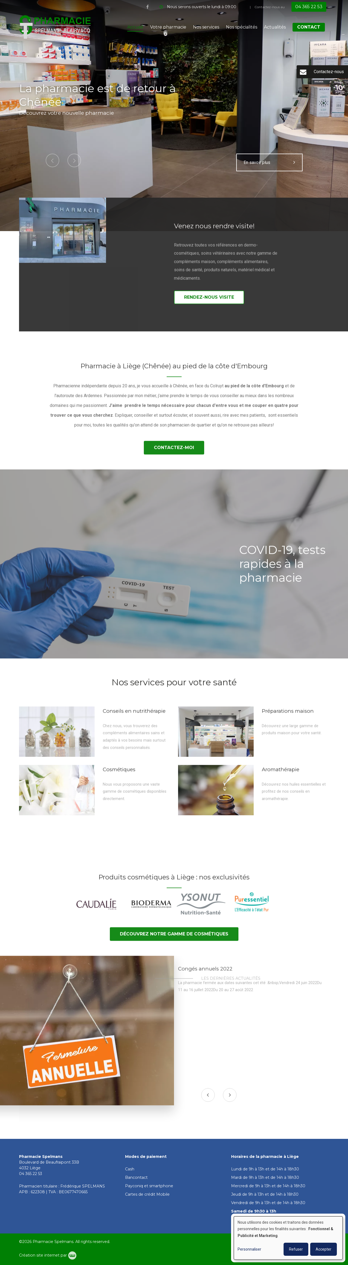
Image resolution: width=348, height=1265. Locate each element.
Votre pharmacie (168, 27)
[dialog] (288, 1238)
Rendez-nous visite (209, 301)
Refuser (296, 1249)
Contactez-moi (174, 451)
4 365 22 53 (32, 1173)
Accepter (323, 1249)
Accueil (135, 27)
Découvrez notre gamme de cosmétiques (174, 938)
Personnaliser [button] (249, 1249)
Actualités (275, 27)
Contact (308, 27)
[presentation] (208, 1099)
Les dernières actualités (230, 982)
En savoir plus (269, 162)
